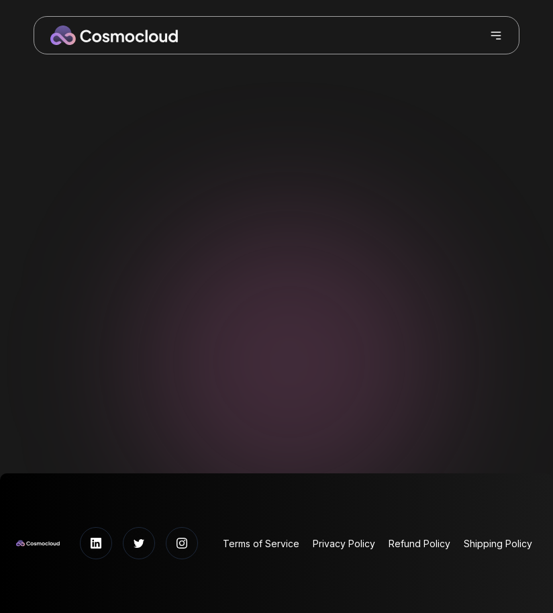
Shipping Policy (498, 543)
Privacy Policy (344, 543)
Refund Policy (419, 543)
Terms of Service (261, 543)
